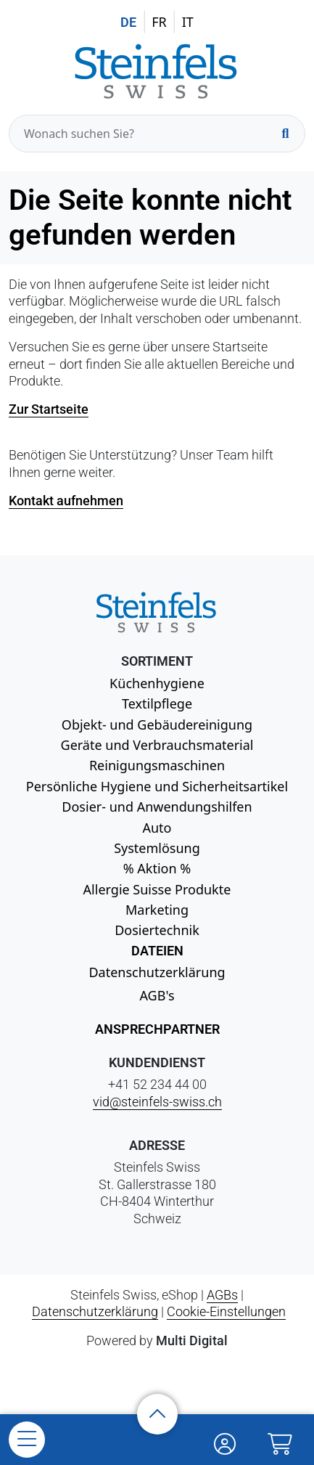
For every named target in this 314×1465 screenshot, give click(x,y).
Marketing (157, 909)
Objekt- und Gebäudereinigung (157, 724)
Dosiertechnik (157, 930)
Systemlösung (157, 848)
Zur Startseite (48, 409)
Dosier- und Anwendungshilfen (157, 806)
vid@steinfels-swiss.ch (157, 1101)
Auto (156, 827)
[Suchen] (285, 134)
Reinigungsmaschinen (157, 765)
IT (188, 21)
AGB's (156, 995)
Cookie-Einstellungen (226, 1311)
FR (159, 21)
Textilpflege (157, 703)
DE (128, 22)
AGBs (222, 1294)
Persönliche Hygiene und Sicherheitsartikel (157, 786)
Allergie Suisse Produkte (157, 889)
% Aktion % (157, 868)
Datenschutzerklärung (156, 972)
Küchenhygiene (157, 683)
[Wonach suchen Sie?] (157, 133)
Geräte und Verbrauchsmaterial (157, 745)
